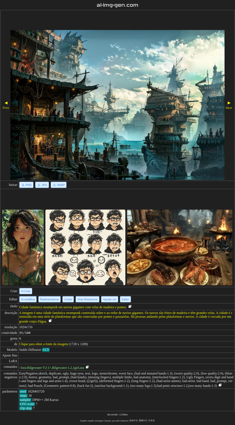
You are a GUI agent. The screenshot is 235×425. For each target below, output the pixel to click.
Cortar (68, 299)
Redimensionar (49, 299)
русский (115, 421)
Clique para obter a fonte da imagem (43, 344)
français (107, 421)
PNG (26, 185)
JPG (42, 185)
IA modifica (28, 299)
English (83, 421)
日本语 (151, 420)
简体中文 (134, 420)
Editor (125, 299)
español (91, 421)
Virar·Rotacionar (87, 299)
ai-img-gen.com (117, 5)
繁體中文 (143, 420)
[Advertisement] (106, 20)
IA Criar (25, 291)
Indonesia (124, 421)
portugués (99, 421)
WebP (59, 185)
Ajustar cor (109, 299)
